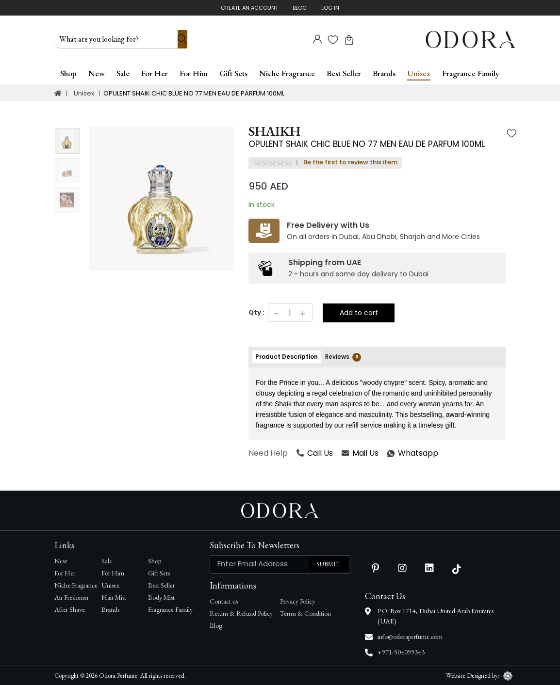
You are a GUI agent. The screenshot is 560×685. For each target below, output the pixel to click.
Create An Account (249, 8)
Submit (328, 563)
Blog (300, 8)
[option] (161, 198)
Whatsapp (387, 452)
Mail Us (360, 452)
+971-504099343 (401, 651)
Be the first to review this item (350, 161)
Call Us (314, 452)
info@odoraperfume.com (410, 636)
